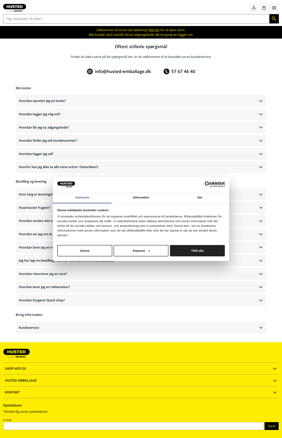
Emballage (23, 24)
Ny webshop (90, 387)
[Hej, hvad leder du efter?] (134, 13)
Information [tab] (141, 197)
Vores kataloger (93, 406)
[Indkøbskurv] (261, 13)
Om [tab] (199, 197)
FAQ (28, 393)
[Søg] (179, 13)
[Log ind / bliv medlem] (241, 13)
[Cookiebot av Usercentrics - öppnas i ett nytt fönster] (208, 184)
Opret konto (34, 387)
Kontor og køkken (138, 24)
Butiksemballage (70, 24)
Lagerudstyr (44, 24)
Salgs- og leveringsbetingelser (47, 406)
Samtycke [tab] (82, 197)
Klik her (154, 32)
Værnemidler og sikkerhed (174, 24)
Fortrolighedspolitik (39, 412)
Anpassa (141, 250)
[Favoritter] (251, 13)
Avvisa (84, 250)
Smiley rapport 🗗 (94, 412)
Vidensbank (90, 400)
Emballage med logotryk (217, 24)
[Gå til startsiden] (29, 13)
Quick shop (222, 13)
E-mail (199, 395)
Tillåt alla (197, 250)
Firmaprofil (89, 393)
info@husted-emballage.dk (123, 76)
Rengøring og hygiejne (103, 24)
